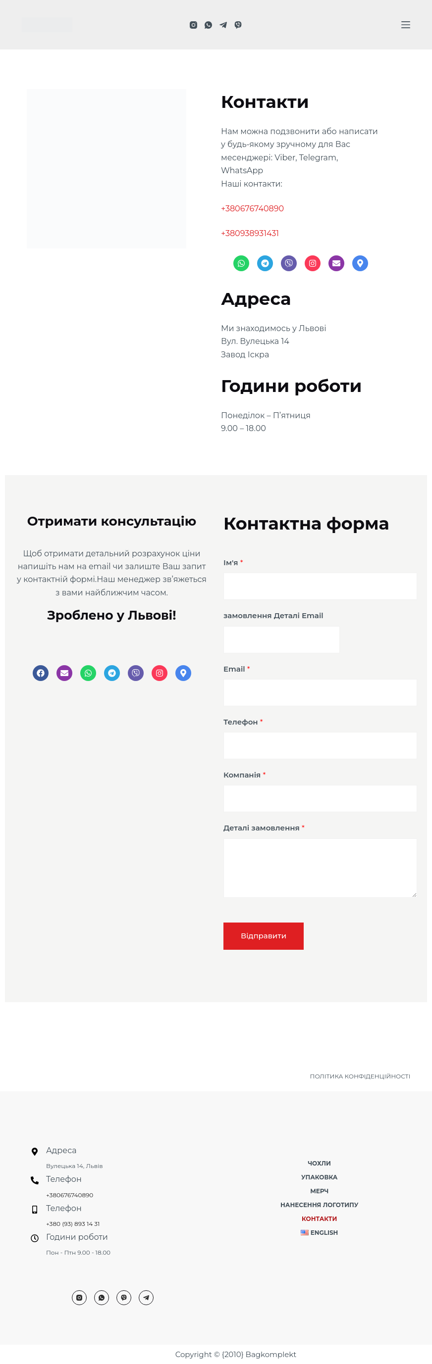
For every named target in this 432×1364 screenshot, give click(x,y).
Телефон (243, 722)
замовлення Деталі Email (273, 615)
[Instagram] (193, 25)
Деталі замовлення (264, 827)
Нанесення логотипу (319, 1205)
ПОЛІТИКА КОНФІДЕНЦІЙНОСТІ (360, 1076)
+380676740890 (252, 208)
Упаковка (319, 1177)
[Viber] (238, 25)
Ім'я (233, 562)
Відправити (263, 935)
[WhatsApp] (208, 25)
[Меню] (405, 24)
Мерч (319, 1191)
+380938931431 (250, 233)
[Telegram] (223, 25)
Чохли (319, 1163)
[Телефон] (35, 1180)
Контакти (319, 1218)
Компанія (244, 774)
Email (236, 669)
